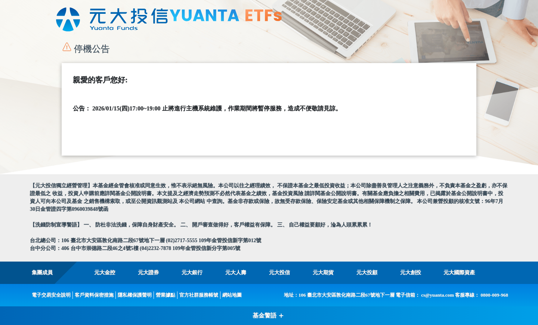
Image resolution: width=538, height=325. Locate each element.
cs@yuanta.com (437, 295)
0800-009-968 (494, 295)
